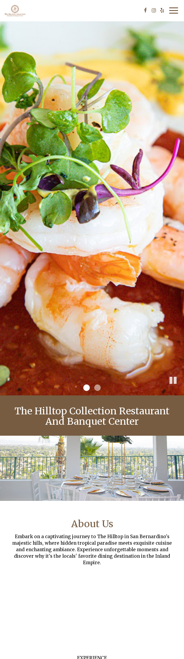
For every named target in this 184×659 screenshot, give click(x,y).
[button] (179, 391)
